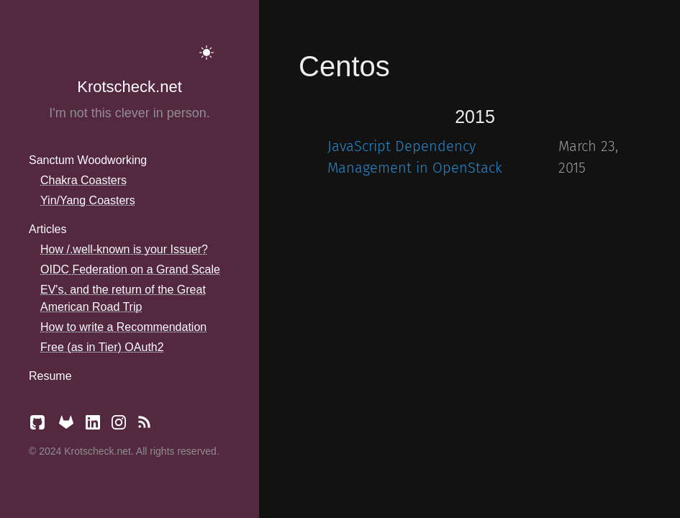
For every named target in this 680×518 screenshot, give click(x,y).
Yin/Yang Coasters (87, 200)
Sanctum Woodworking (88, 160)
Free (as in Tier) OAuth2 (102, 347)
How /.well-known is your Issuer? (124, 249)
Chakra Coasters (83, 180)
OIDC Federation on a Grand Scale (130, 269)
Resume (50, 376)
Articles (47, 229)
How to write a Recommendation (123, 327)
